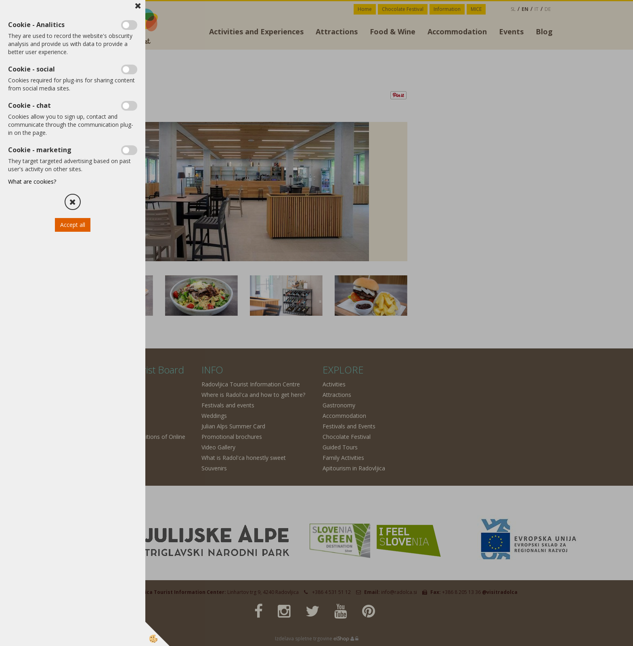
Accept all (72, 225)
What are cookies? (32, 181)
